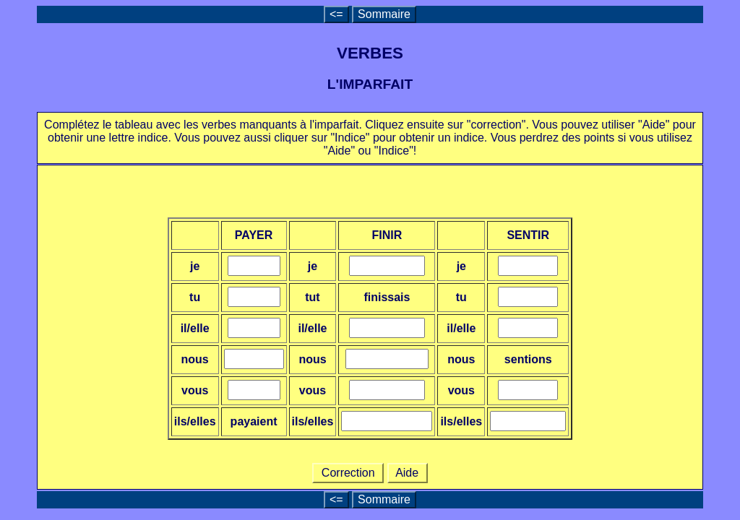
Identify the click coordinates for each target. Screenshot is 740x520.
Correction (348, 473)
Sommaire (384, 14)
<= (336, 14)
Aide (407, 473)
